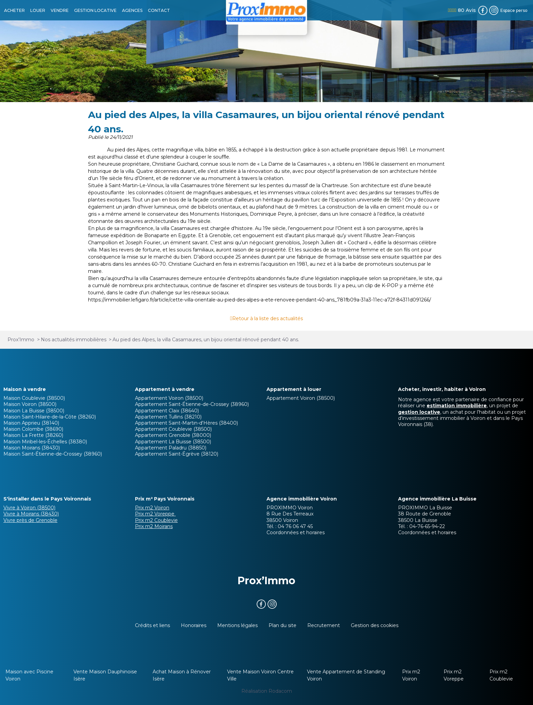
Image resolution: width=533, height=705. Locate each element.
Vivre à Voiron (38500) (29, 508)
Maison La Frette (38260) (33, 435)
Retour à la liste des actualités (267, 318)
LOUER (37, 10)
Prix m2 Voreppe (155, 514)
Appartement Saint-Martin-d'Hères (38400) (186, 423)
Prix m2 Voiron (152, 508)
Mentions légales (237, 625)
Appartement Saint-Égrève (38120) (176, 454)
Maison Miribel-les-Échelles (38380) (45, 442)
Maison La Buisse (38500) (33, 411)
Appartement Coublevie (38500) (173, 429)
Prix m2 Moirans (154, 526)
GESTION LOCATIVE (95, 10)
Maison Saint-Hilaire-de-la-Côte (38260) (49, 417)
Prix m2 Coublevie (156, 520)
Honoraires (193, 625)
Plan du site (282, 625)
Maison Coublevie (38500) (34, 398)
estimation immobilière (457, 406)
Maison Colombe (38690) (33, 429)
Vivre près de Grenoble (30, 520)
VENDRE (60, 10)
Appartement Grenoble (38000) (173, 435)
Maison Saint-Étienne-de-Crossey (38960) (52, 454)
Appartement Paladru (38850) (170, 448)
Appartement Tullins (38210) (168, 417)
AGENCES (132, 10)
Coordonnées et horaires (295, 532)
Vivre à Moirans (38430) (31, 514)
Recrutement (323, 625)
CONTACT (159, 10)
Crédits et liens (152, 625)
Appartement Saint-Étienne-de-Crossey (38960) (192, 404)
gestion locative (419, 412)
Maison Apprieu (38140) (31, 423)
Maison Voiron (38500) (29, 404)
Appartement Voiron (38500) (169, 398)
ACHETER (14, 10)
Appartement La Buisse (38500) (173, 442)
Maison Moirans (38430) (31, 448)
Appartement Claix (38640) (167, 411)
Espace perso (514, 10)
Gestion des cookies (374, 625)
